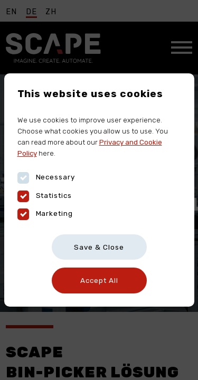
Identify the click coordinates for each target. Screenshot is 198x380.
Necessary (46, 177)
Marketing (45, 213)
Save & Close (99, 247)
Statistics (44, 196)
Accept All (99, 280)
